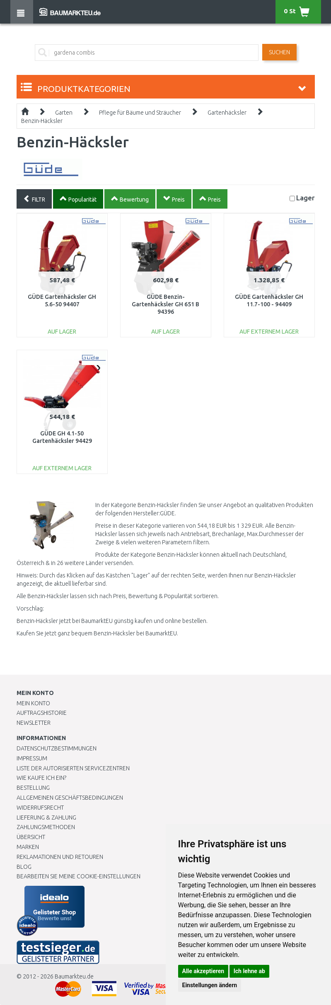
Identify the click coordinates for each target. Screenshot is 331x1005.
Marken (28, 847)
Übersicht (31, 837)
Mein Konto (33, 703)
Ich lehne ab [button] (249, 971)
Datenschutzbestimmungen (57, 748)
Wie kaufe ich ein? (41, 777)
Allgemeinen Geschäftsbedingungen (70, 797)
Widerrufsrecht (40, 807)
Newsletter (34, 722)
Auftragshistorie (42, 712)
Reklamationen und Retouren (60, 857)
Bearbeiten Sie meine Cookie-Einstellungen (78, 876)
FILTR (34, 199)
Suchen (279, 52)
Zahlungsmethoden (46, 827)
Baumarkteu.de (74, 976)
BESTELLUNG (33, 787)
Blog (24, 866)
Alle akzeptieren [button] (203, 971)
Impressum (32, 758)
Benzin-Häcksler (42, 121)
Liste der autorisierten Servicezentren (73, 768)
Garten (63, 112)
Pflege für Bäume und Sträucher (140, 112)
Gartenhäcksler (227, 112)
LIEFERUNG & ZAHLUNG (46, 817)
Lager (305, 198)
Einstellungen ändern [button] (209, 985)
